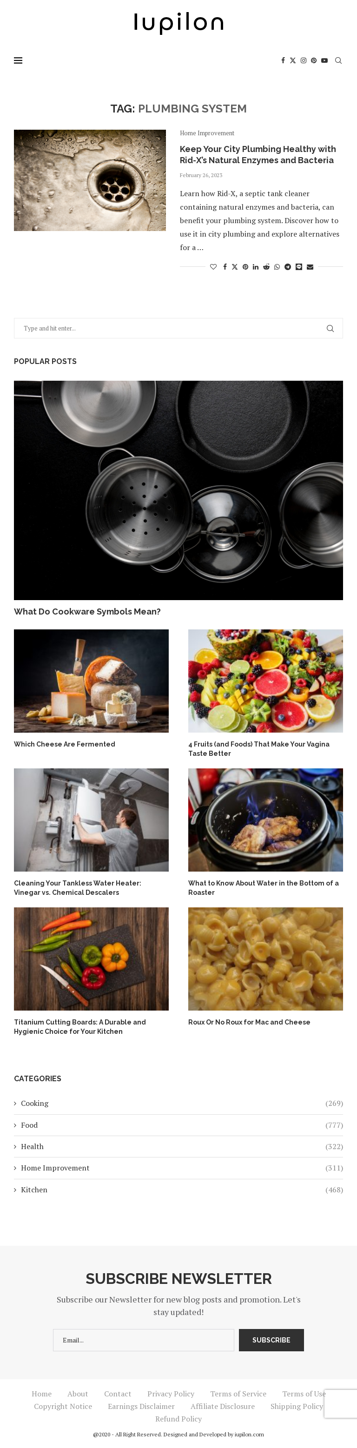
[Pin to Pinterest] (245, 266)
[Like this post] (213, 266)
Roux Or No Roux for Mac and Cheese (249, 1022)
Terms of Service (238, 1393)
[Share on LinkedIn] (255, 266)
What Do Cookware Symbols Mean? (87, 611)
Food (182, 1125)
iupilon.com (249, 1434)
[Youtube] (324, 60)
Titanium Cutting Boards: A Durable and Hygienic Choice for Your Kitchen (80, 1026)
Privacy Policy (170, 1393)
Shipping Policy (297, 1406)
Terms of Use (304, 1393)
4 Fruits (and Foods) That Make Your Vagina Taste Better (259, 749)
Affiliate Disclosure (223, 1406)
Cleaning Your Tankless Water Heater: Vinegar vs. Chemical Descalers (77, 887)
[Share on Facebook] (225, 266)
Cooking (182, 1103)
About (77, 1393)
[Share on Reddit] (266, 266)
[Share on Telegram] (287, 266)
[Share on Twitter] (234, 266)
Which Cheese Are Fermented (64, 744)
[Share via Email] (310, 266)
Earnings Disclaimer (141, 1406)
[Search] (338, 60)
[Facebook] (283, 60)
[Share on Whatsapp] (277, 266)
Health (182, 1146)
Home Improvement (182, 1168)
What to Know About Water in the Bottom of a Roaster (263, 887)
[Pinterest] (314, 60)
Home (42, 1393)
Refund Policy (178, 1419)
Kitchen (182, 1189)
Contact (118, 1393)
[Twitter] (293, 60)
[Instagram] (303, 60)
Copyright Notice (63, 1406)
